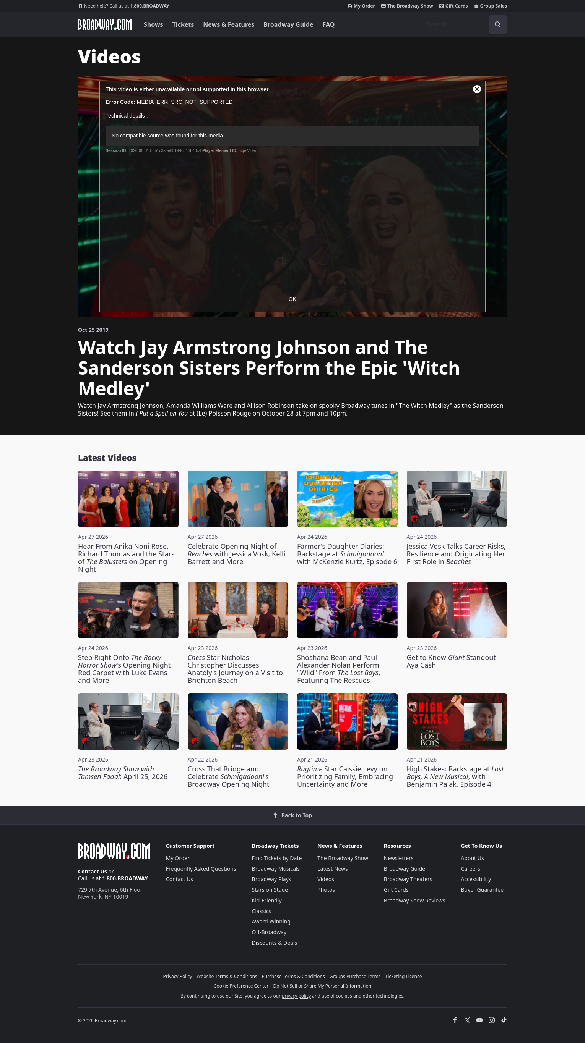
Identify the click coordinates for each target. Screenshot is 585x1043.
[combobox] (463, 24)
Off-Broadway (269, 932)
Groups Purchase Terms (355, 976)
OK (292, 299)
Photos (326, 889)
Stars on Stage (270, 889)
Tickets (183, 24)
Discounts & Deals (274, 942)
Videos (325, 879)
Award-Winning (271, 921)
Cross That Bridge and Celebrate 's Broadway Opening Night (229, 776)
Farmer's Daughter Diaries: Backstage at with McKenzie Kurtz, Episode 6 (347, 554)
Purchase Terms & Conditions (293, 976)
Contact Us (92, 871)
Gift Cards (453, 6)
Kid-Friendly (267, 900)
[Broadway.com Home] (105, 24)
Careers (470, 868)
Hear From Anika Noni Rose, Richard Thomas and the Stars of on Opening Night (126, 558)
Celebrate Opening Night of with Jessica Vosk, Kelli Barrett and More (237, 554)
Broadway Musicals (276, 868)
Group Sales (490, 6)
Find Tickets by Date (277, 858)
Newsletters (399, 858)
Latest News (332, 868)
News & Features (228, 24)
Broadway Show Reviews (414, 900)
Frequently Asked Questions (201, 868)
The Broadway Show (407, 6)
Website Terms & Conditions (227, 976)
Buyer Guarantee (482, 889)
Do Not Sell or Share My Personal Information (322, 986)
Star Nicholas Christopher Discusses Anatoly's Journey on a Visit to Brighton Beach (235, 669)
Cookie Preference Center (241, 986)
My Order (361, 6)
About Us (472, 858)
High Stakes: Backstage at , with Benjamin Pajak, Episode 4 (455, 776)
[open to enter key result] (498, 24)
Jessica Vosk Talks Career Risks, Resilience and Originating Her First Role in (456, 554)
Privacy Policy (177, 976)
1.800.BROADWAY (123, 6)
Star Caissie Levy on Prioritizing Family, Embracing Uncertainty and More (345, 776)
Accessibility (476, 879)
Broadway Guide (288, 24)
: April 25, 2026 (122, 772)
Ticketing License (403, 976)
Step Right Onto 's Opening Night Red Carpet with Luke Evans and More (124, 669)
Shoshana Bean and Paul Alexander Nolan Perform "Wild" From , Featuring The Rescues (338, 669)
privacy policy (296, 996)
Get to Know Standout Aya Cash (451, 661)
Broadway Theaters (408, 879)
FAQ (329, 24)
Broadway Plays (271, 879)
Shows (153, 24)
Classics (261, 911)
